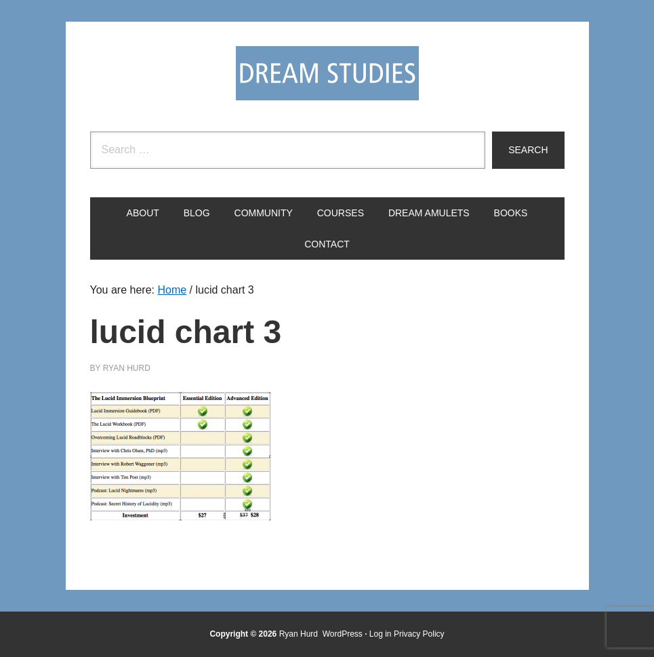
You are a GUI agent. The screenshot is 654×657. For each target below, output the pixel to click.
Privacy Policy (419, 634)
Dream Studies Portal (327, 73)
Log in (380, 634)
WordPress (343, 634)
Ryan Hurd (300, 634)
